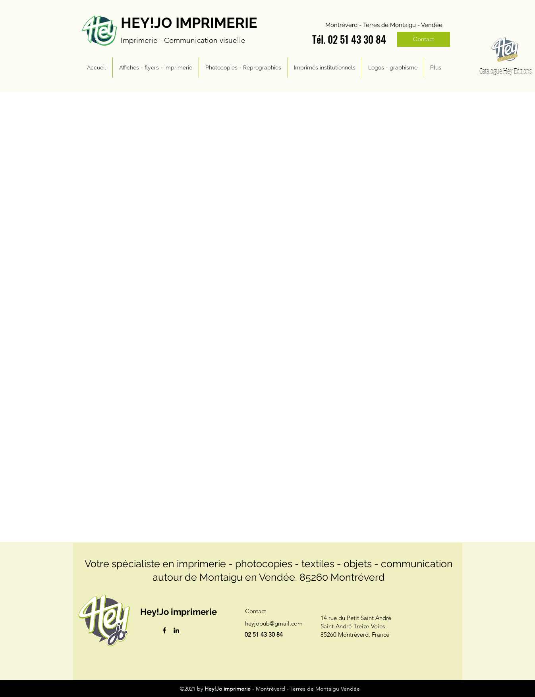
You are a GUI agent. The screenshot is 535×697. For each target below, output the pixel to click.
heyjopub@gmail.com (274, 623)
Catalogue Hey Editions (505, 70)
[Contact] (423, 39)
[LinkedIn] (176, 630)
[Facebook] (164, 630)
